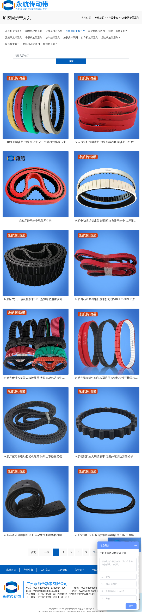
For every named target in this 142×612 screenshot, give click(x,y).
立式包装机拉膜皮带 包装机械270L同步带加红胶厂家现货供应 (106, 136)
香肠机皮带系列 (33, 37)
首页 (33, 546)
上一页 (45, 546)
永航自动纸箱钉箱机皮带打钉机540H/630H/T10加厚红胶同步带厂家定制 (106, 293)
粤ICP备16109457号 (71, 609)
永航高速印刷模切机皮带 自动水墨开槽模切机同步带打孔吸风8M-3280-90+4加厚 (35, 529)
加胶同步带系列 (130, 17)
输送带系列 (49, 44)
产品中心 (113, 17)
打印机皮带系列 (89, 37)
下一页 (96, 546)
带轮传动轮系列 (31, 44)
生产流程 (62, 564)
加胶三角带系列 (116, 31)
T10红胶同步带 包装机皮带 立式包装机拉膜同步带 (35, 136)
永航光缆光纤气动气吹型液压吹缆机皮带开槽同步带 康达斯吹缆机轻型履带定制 (106, 372)
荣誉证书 (79, 564)
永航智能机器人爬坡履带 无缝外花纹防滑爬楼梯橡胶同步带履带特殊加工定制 (106, 450)
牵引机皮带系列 (13, 31)
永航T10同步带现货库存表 (35, 214)
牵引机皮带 (54, 606)
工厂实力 (45, 564)
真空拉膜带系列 (96, 31)
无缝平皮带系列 (13, 37)
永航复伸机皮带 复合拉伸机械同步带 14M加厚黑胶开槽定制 (106, 529)
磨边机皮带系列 (109, 37)
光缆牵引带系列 (54, 31)
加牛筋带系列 (53, 37)
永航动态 (96, 564)
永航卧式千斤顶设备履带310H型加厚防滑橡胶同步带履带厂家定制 (35, 293)
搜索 (129, 55)
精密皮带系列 (12, 44)
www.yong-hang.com (90, 585)
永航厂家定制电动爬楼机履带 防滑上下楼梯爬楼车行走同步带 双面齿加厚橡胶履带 (35, 450)
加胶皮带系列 (70, 37)
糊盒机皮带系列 (33, 31)
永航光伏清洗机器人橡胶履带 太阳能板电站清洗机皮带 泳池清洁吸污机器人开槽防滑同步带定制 (35, 372)
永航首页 (99, 17)
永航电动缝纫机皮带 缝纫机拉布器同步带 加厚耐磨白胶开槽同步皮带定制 (106, 214)
